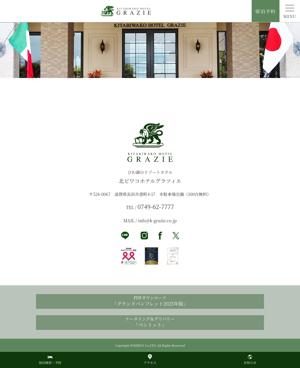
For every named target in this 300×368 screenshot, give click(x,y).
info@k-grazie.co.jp (157, 220)
